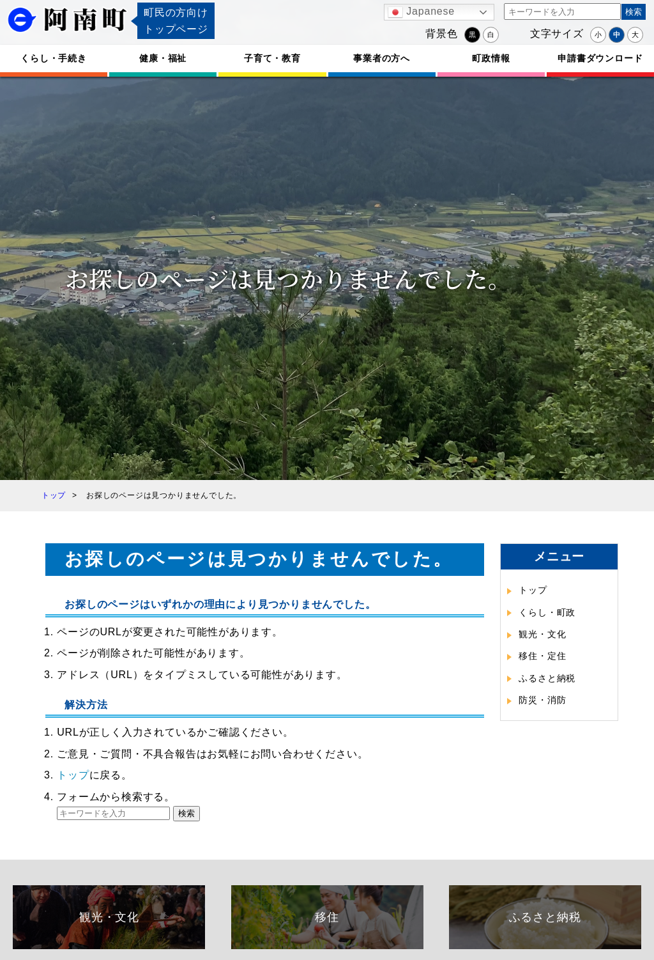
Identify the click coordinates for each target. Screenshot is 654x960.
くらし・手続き (53, 58)
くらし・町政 (547, 612)
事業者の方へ (381, 58)
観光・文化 (542, 634)
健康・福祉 (162, 58)
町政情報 (491, 58)
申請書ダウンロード (600, 58)
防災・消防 (542, 700)
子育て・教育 (272, 58)
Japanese (421, 12)
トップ (73, 775)
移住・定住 (542, 656)
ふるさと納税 (547, 678)
